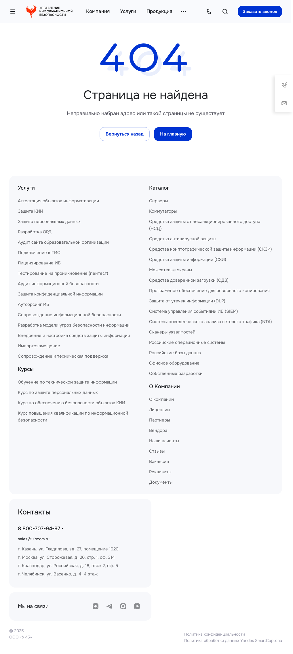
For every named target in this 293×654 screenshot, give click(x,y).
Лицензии (159, 410)
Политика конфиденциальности (214, 634)
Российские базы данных (175, 353)
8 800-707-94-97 (39, 528)
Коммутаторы (163, 211)
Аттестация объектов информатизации (58, 201)
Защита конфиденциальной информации (60, 294)
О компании (161, 399)
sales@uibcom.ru (34, 538)
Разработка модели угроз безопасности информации (74, 325)
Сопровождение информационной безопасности (69, 315)
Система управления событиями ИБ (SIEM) (193, 311)
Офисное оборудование (174, 363)
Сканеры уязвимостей (172, 332)
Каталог (159, 188)
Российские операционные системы (187, 342)
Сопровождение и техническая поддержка (63, 356)
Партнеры (159, 420)
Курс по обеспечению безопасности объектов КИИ (71, 403)
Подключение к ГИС (39, 253)
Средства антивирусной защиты (182, 239)
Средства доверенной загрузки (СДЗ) (189, 280)
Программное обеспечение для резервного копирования (209, 290)
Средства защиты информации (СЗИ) (187, 259)
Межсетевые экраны (170, 270)
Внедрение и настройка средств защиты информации (74, 335)
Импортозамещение (39, 346)
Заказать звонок (260, 11)
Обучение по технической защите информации (67, 382)
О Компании (164, 386)
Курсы (26, 369)
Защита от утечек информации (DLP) (187, 301)
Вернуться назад (125, 134)
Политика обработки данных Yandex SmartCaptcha (233, 640)
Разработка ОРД (35, 232)
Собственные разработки (176, 373)
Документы (160, 482)
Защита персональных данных (49, 221)
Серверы (158, 201)
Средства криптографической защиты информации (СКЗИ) (210, 249)
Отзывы (157, 451)
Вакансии (159, 461)
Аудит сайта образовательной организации (63, 242)
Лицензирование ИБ (39, 263)
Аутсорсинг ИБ (33, 304)
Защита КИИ (30, 211)
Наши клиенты (164, 441)
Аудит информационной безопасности (58, 284)
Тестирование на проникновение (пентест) (63, 273)
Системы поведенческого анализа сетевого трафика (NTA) (210, 322)
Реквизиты (160, 472)
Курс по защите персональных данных (58, 392)
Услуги (26, 188)
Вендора (158, 430)
